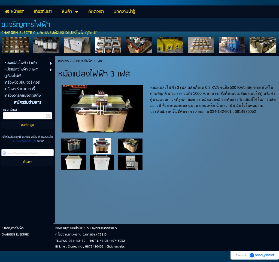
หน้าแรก (63, 61)
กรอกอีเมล (10, 110)
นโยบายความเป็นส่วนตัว (24, 141)
